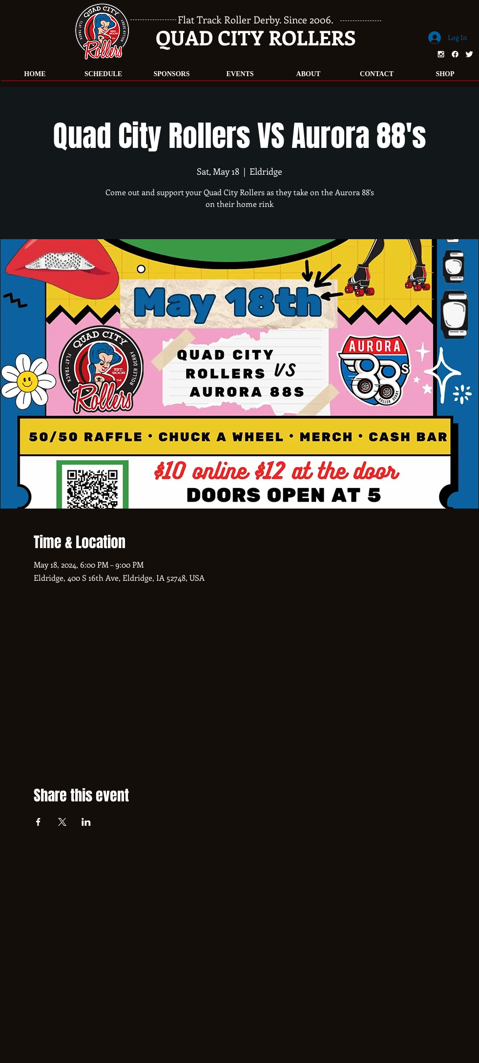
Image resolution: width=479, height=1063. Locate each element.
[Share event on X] (62, 822)
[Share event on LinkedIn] (86, 822)
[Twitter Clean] (469, 54)
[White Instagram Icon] (441, 54)
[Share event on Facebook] (38, 822)
